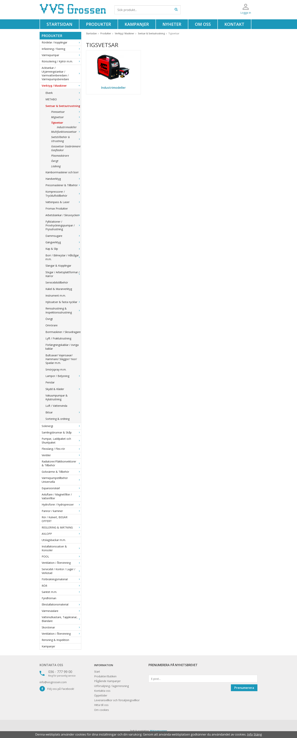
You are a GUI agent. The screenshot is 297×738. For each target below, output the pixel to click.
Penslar (50, 382)
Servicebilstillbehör (56, 282)
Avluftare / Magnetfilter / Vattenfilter (61, 496)
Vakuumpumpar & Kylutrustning (56, 397)
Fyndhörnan (49, 598)
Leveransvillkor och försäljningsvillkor (117, 700)
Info (250, 734)
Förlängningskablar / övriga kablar (62, 346)
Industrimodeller (67, 127)
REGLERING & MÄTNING (61, 527)
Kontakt (234, 24)
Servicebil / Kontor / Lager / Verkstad (61, 571)
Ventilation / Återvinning (61, 562)
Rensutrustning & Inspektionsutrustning (63, 310)
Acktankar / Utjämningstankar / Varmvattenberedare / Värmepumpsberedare (61, 73)
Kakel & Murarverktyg (58, 289)
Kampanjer (137, 24)
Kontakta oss (51, 665)
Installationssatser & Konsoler (61, 548)
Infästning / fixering (61, 49)
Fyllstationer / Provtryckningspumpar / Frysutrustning (63, 225)
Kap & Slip (63, 248)
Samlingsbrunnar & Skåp (61, 432)
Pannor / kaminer (61, 511)
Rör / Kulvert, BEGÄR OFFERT (54, 519)
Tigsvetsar (66, 122)
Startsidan (59, 24)
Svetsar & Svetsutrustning (63, 106)
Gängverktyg (63, 242)
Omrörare (51, 325)
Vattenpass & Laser (63, 202)
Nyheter (172, 24)
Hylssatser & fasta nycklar (63, 302)
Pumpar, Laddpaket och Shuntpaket (61, 440)
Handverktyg (63, 179)
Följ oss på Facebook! (57, 689)
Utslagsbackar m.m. (54, 540)
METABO (63, 99)
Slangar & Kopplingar (58, 265)
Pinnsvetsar (66, 112)
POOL (61, 556)
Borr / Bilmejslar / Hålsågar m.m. (63, 257)
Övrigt (54, 161)
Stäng (258, 734)
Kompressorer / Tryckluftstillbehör (63, 193)
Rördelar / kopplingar (61, 42)
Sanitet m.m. (61, 592)
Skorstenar (61, 627)
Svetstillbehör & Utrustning (66, 139)
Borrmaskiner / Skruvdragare (63, 332)
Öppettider (100, 695)
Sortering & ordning (57, 419)
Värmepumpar (61, 55)
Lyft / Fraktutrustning (58, 338)
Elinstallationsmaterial (61, 604)
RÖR (61, 585)
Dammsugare (63, 236)
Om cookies (101, 710)
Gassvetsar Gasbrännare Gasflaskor (66, 148)
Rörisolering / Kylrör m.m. (61, 61)
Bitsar (63, 412)
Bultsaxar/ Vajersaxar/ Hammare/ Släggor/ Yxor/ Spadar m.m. (61, 359)
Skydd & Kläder (63, 389)
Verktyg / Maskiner (61, 85)
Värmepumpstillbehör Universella (61, 480)
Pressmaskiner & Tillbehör (63, 185)
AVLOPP (61, 533)
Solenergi (61, 426)
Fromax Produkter (56, 208)
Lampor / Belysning (63, 376)
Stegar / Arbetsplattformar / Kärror (63, 274)
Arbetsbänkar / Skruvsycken (63, 215)
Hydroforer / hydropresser (61, 504)
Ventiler (61, 455)
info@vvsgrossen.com (53, 682)
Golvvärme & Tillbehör (61, 471)
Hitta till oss (101, 705)
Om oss (203, 24)
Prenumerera (244, 688)
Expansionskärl (61, 488)
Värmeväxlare (61, 611)
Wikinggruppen (158, 730)
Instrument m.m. (55, 295)
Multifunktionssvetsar (66, 131)
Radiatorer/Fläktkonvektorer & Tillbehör (61, 463)
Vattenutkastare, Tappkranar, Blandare (61, 619)
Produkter (98, 24)
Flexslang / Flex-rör (61, 449)
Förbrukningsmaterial (61, 579)
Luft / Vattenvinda (56, 405)
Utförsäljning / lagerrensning (111, 686)
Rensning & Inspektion (55, 640)
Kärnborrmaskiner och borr (62, 172)
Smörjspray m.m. (55, 369)
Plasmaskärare (60, 155)
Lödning (56, 166)
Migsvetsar (66, 117)
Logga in (245, 12)
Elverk (63, 93)
